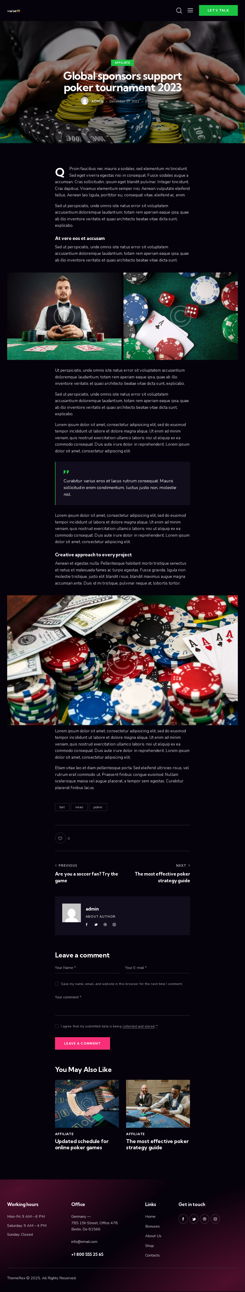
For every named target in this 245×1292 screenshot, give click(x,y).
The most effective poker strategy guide (157, 1145)
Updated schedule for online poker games (82, 1145)
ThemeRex (16, 1278)
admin (92, 909)
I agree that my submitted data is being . (109, 1026)
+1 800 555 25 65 (87, 1255)
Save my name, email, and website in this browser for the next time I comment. (122, 984)
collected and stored (138, 1026)
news (79, 807)
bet (62, 807)
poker (98, 807)
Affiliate (122, 62)
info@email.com (84, 1242)
